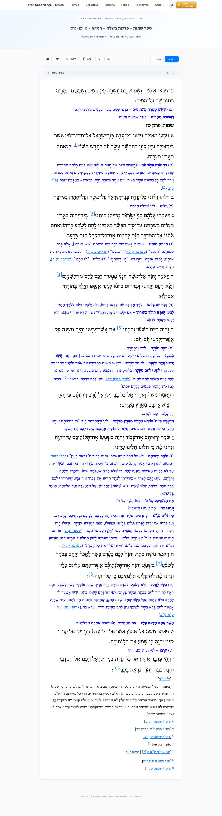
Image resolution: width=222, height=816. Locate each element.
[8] (92, 574)
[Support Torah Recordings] (186, 5)
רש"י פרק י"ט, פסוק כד (153, 729)
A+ (108, 59)
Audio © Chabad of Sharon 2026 (97, 796)
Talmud (75, 5)
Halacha (110, 5)
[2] (164, 187)
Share (70, 58)
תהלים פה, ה (97, 252)
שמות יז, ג (73, 531)
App (87, 58)
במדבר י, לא (136, 252)
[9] (116, 668)
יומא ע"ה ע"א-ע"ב (156, 752)
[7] (159, 563)
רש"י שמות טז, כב (157, 737)
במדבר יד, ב (61, 259)
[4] (59, 274)
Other (159, 5)
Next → (172, 58)
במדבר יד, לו (71, 546)
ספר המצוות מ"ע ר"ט (156, 761)
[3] (92, 214)
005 (141, 18)
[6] (65, 377)
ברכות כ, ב (132, 752)
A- (99, 59)
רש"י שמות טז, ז (158, 769)
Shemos (109, 18)
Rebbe (126, 5)
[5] (120, 328)
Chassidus (93, 5)
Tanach (60, 5)
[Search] (172, 5)
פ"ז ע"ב (164, 679)
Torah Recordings (39, 5)
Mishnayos (143, 5)
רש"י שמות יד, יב (157, 722)
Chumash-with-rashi (90, 18)
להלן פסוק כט (118, 379)
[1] (75, 145)
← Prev (157, 58)
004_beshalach (126, 18)
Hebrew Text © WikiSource (128, 796)
